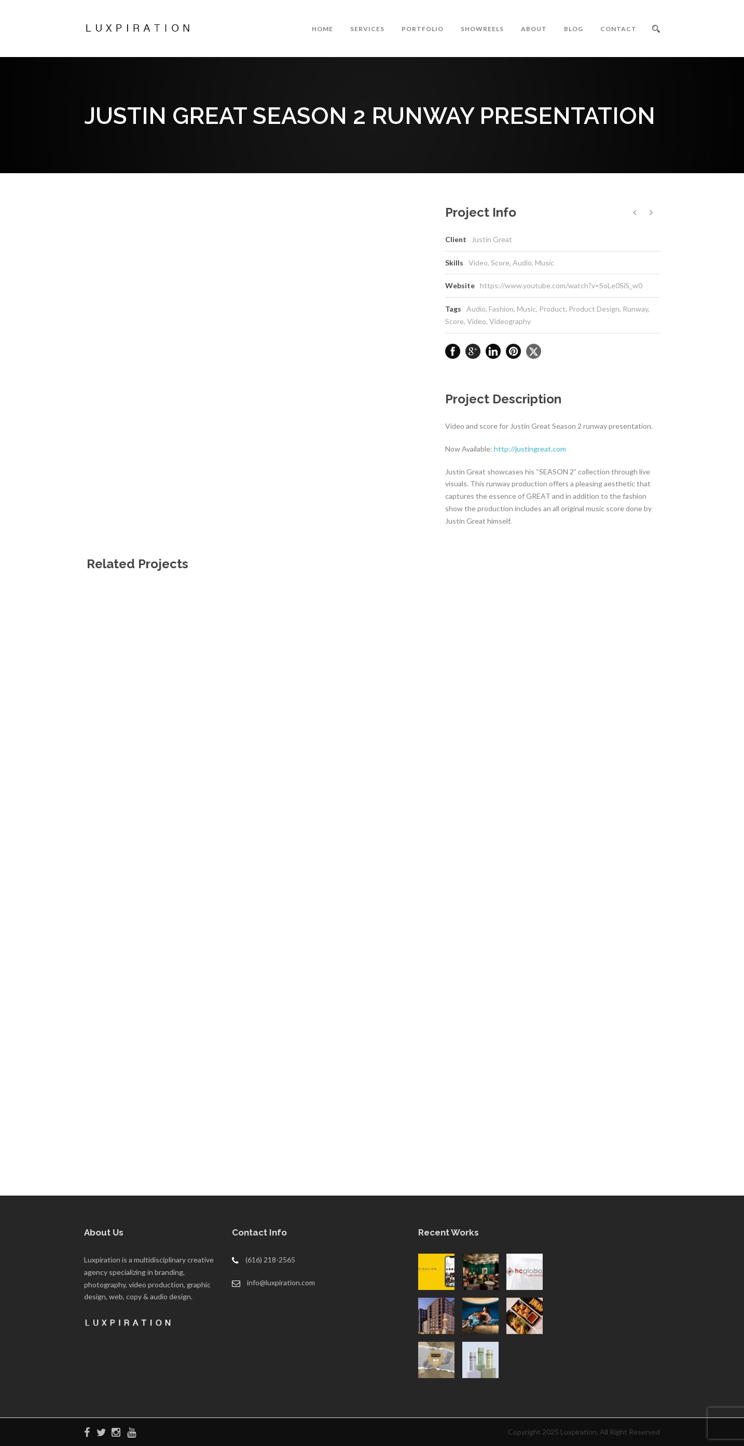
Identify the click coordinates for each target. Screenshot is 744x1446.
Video (476, 321)
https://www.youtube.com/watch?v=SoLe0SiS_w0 (561, 285)
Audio (476, 308)
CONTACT (618, 29)
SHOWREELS (482, 29)
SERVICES (367, 29)
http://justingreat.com (530, 448)
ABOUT (534, 29)
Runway (635, 308)
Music (526, 308)
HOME (322, 29)
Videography (510, 321)
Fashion (501, 308)
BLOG (573, 29)
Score (454, 321)
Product (552, 308)
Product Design (594, 308)
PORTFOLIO (423, 29)
